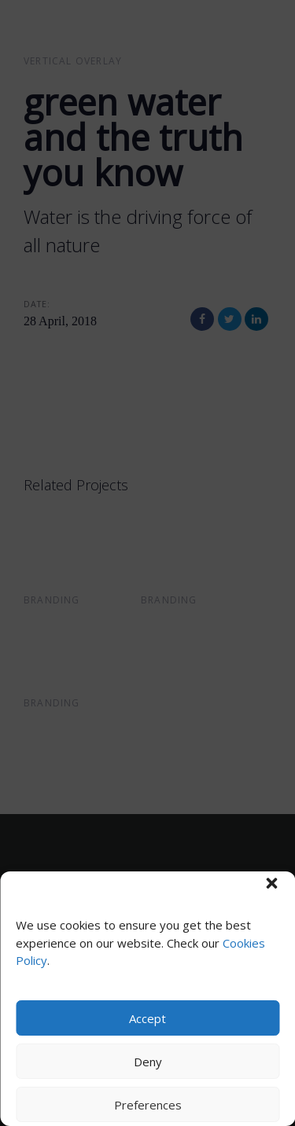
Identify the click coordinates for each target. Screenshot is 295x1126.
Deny (148, 1061)
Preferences (148, 1105)
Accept (147, 1018)
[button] (271, 883)
